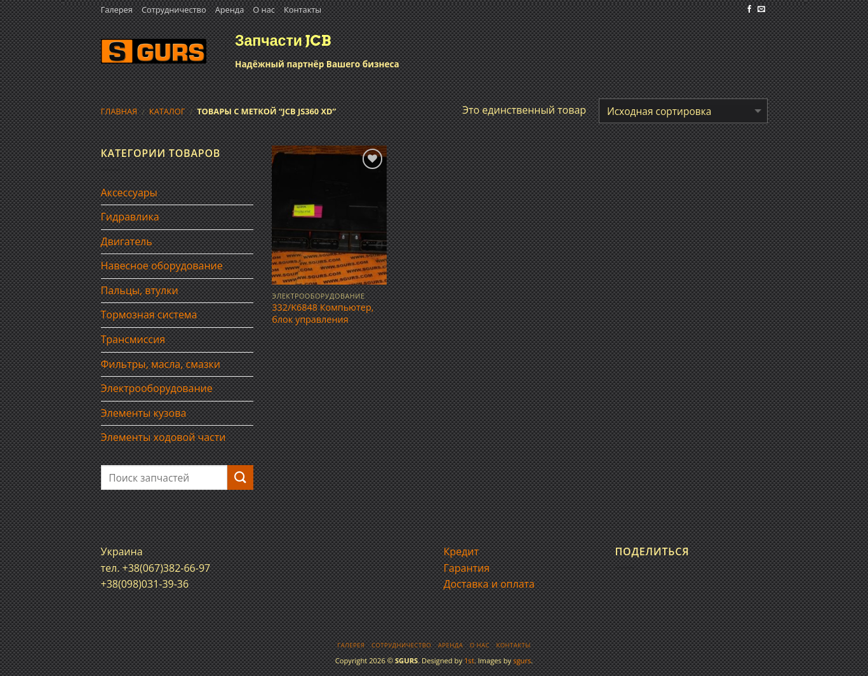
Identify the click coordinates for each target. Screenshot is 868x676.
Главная (119, 111)
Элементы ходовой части (163, 437)
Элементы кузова (144, 413)
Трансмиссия (133, 339)
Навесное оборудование (162, 266)
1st (469, 660)
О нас (264, 9)
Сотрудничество (174, 9)
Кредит (461, 551)
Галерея (117, 9)
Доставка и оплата (489, 584)
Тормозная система (149, 314)
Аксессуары (129, 192)
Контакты (302, 9)
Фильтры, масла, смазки (161, 364)
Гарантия (467, 568)
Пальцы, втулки (139, 290)
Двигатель (126, 241)
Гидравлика (130, 217)
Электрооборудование (157, 388)
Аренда (229, 9)
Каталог (167, 111)
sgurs (522, 660)
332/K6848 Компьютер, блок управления (322, 313)
